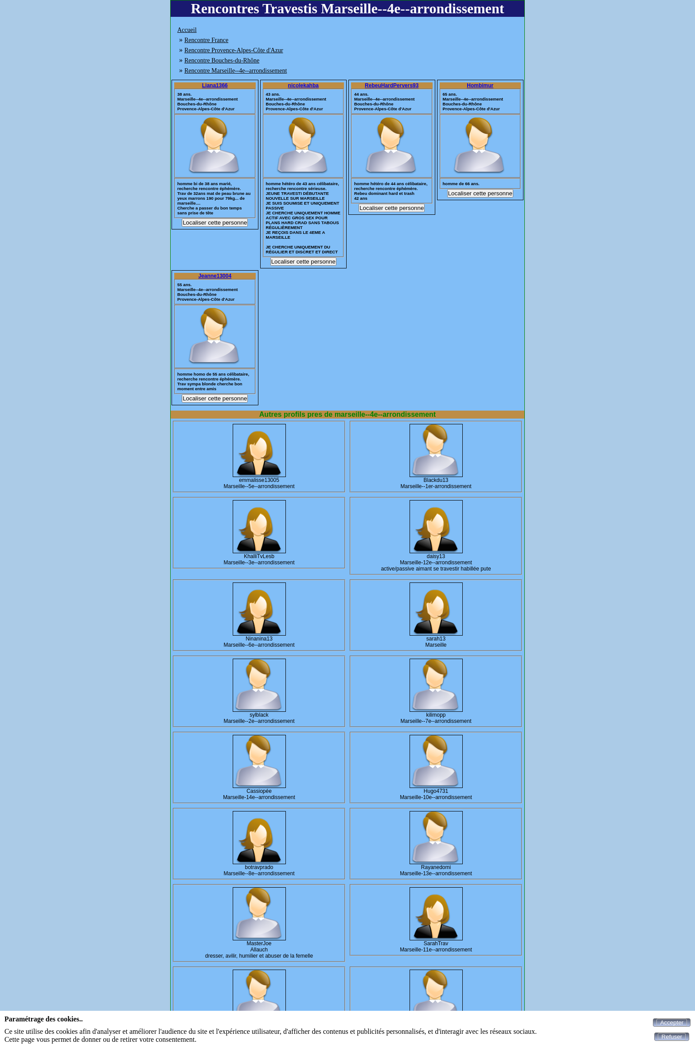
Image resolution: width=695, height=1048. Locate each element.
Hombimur (480, 85)
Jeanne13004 (214, 276)
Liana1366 (215, 85)
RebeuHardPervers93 (391, 85)
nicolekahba (303, 85)
